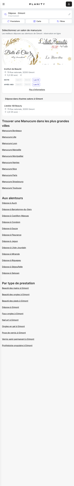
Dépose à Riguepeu (11, 260)
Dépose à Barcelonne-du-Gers (17, 209)
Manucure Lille (9, 137)
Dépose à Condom (11, 222)
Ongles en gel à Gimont (13, 326)
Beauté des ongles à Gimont (15, 294)
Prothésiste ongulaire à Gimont (17, 345)
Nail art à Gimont (10, 320)
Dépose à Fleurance (11, 235)
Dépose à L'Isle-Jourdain (14, 247)
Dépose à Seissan (10, 273)
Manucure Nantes (10, 162)
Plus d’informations (37, 89)
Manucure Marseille (11, 149)
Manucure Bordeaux (12, 130)
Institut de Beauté (12, 69)
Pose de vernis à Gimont (14, 332)
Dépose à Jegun (10, 241)
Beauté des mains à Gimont (15, 288)
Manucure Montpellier (12, 156)
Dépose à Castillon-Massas (15, 215)
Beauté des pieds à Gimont (15, 301)
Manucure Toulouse (11, 188)
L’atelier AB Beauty (13, 105)
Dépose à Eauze (10, 228)
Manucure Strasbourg (12, 181)
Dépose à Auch (9, 203)
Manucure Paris (9, 175)
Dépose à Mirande (11, 254)
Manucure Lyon (9, 143)
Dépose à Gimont (10, 307)
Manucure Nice (9, 169)
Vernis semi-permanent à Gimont (18, 339)
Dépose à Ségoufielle (12, 266)
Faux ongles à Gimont (12, 313)
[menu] (3, 4)
